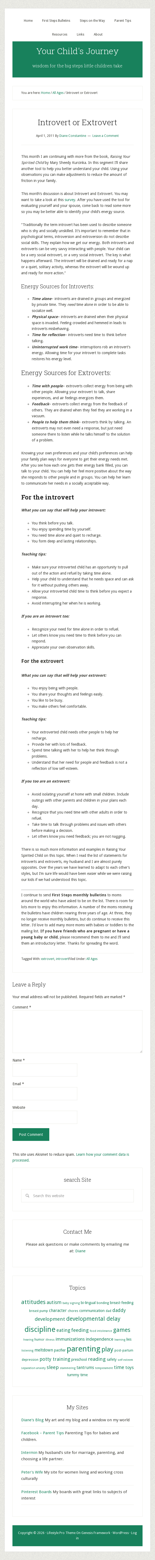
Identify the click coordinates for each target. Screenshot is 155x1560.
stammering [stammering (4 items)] (68, 1368)
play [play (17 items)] (107, 1349)
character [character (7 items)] (58, 1310)
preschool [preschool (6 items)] (79, 1359)
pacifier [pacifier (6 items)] (60, 1350)
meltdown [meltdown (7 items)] (43, 1350)
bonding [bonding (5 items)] (103, 1303)
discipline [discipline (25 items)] (39, 1329)
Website (18, 1107)
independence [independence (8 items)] (99, 1339)
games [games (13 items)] (121, 1330)
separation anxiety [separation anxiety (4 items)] (33, 1368)
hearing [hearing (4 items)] (28, 1339)
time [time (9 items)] (119, 1367)
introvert (62, 959)
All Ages (92, 959)
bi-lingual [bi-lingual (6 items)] (88, 1303)
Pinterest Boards (36, 1491)
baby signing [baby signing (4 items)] (71, 1303)
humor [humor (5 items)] (39, 1339)
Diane (80, 1251)
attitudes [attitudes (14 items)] (33, 1301)
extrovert (47, 959)
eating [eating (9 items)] (63, 1330)
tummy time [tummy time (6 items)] (77, 1375)
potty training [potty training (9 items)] (54, 1359)
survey (70, 200)
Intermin (29, 1452)
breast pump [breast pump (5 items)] (38, 1311)
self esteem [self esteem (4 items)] (125, 1360)
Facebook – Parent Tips (42, 1433)
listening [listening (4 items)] (27, 1350)
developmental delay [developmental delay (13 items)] (93, 1318)
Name (18, 1060)
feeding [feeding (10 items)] (80, 1330)
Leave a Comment (105, 136)
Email (18, 1084)
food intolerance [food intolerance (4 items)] (101, 1331)
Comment (21, 1007)
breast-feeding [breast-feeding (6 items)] (122, 1303)
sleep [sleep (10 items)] (53, 1367)
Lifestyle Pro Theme (61, 1533)
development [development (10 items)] (50, 1319)
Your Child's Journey (77, 51)
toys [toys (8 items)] (129, 1367)
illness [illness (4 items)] (50, 1339)
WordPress (121, 1533)
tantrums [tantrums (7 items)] (85, 1367)
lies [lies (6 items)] (128, 1339)
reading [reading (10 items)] (97, 1359)
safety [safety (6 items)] (112, 1359)
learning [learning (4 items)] (119, 1339)
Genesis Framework (95, 1533)
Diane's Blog (32, 1420)
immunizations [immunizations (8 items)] (70, 1339)
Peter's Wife (32, 1472)
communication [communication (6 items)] (92, 1311)
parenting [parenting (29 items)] (83, 1348)
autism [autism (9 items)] (54, 1302)
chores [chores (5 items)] (73, 1311)
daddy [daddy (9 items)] (119, 1310)
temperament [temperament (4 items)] (104, 1368)
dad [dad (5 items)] (108, 1311)
